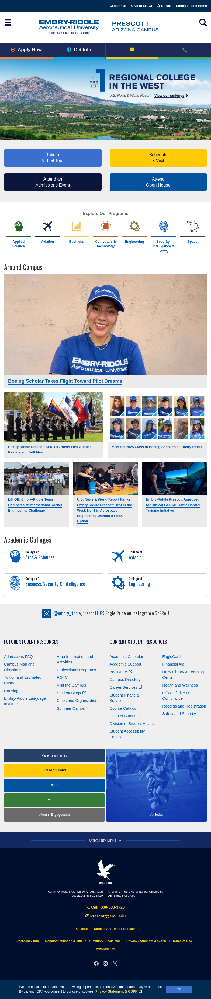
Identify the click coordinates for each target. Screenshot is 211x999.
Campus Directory (125, 679)
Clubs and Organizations (78, 700)
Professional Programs (76, 670)
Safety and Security (179, 714)
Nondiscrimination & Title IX (65, 940)
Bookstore (121, 672)
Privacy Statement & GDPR (118, 991)
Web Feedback (124, 928)
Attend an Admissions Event (52, 182)
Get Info (79, 49)
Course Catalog (123, 708)
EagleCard (171, 657)
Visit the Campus (71, 685)
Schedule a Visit (158, 157)
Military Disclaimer (106, 940)
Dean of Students (125, 716)
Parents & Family (54, 755)
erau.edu (105, 872)
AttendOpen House (158, 182)
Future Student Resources (31, 642)
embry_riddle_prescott (73, 613)
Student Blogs (71, 693)
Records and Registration (184, 706)
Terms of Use (182, 940)
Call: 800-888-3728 (105, 907)
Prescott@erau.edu (105, 916)
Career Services (126, 687)
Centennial (118, 6)
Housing (11, 691)
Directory (101, 928)
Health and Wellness (180, 685)
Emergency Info (27, 940)
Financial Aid (173, 664)
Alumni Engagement (54, 815)
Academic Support (125, 664)
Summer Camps (71, 708)
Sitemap (81, 928)
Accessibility (105, 948)
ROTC (62, 677)
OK (179, 989)
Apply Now (26, 49)
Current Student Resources (138, 642)
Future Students (54, 770)
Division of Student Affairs (132, 724)
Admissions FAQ (18, 657)
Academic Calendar (127, 657)
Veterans (54, 800)
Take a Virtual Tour (53, 157)
